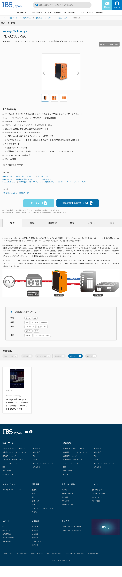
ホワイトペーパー (68, 493)
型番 (72, 222)
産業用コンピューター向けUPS (54, 182)
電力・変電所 (6, 470)
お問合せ (65, 521)
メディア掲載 (96, 501)
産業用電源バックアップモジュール (30, 182)
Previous (43, 72)
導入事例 (48, 12)
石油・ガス (36, 448)
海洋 (33, 504)
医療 (3, 467)
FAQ (112, 222)
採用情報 (35, 545)
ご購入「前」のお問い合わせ (71, 526)
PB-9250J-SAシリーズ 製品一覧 (15, 193)
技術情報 (57, 12)
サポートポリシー (37, 554)
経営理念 (35, 526)
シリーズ (92, 222)
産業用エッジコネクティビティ (12, 459)
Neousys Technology (14, 31)
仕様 (32, 222)
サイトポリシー (22, 554)
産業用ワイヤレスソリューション (13, 448)
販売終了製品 (6, 534)
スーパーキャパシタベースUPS (76, 182)
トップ (3, 18)
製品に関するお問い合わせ (77, 203)
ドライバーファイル (68, 504)
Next (77, 72)
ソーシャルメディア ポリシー (74, 554)
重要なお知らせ (97, 490)
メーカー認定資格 (8, 538)
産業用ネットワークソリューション (14, 452)
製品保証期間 (6, 541)
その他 (34, 512)
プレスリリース (97, 497)
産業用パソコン (27, 18)
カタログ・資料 (69, 12)
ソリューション (36, 12)
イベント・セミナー (98, 493)
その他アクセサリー (63, 18)
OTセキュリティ (7, 474)
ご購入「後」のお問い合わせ (71, 530)
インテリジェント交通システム (42, 508)
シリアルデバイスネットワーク (43, 463)
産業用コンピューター (9, 456)
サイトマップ (8, 554)
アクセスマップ (37, 541)
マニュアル (65, 501)
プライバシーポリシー (53, 554)
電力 (33, 497)
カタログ (65, 490)
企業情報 (99, 12)
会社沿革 (35, 538)
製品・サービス (22, 12)
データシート (38, 203)
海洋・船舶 (36, 452)
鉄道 (34, 456)
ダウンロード (75, 356)
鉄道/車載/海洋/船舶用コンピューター (27, 179)
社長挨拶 (35, 530)
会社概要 (35, 534)
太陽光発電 (36, 467)
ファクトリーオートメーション (12, 490)
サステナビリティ (94, 554)
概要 (12, 222)
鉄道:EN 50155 (46, 179)
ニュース (81, 12)
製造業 (35, 459)
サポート (90, 12)
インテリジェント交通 (9, 463)
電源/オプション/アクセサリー (44, 18)
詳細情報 (52, 222)
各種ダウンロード (8, 530)
